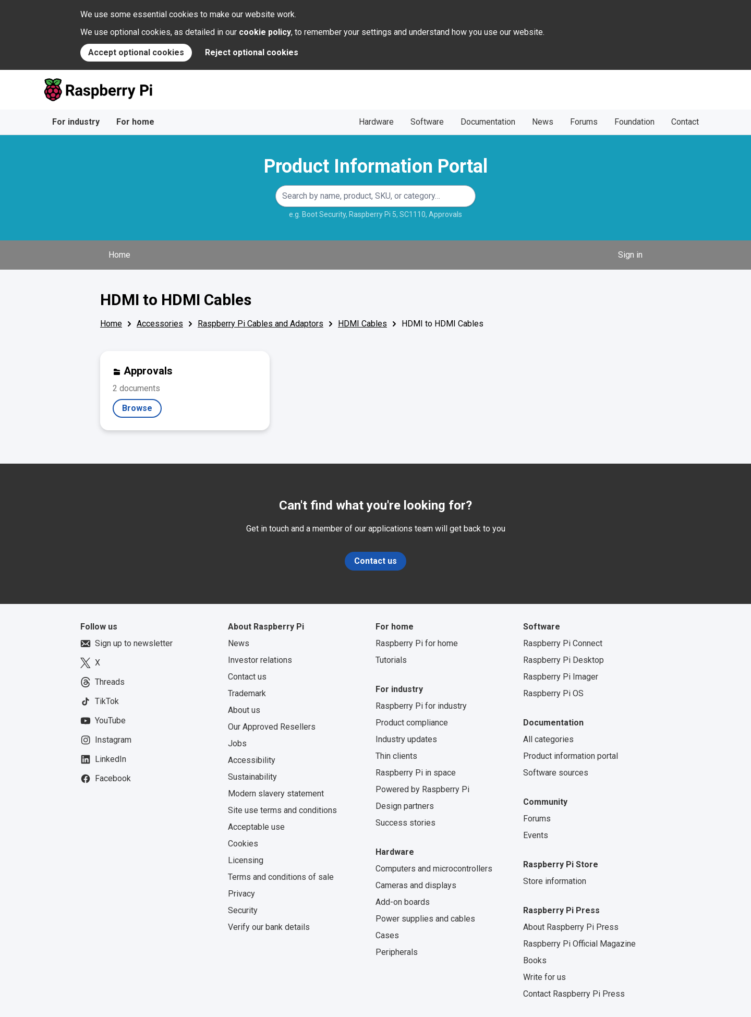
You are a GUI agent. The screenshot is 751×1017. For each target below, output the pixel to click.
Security (243, 910)
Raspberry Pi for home (417, 643)
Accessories (160, 324)
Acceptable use (256, 827)
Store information (554, 881)
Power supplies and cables (425, 919)
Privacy (241, 894)
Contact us (375, 561)
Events (535, 835)
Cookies (243, 844)
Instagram (105, 740)
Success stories (405, 823)
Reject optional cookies (251, 52)
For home (135, 122)
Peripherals (397, 952)
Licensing (245, 860)
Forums (584, 122)
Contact (685, 122)
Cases (387, 935)
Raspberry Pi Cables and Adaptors (260, 324)
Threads (102, 682)
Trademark (247, 693)
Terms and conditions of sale (281, 877)
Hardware (376, 122)
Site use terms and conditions (282, 810)
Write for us (544, 977)
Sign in (630, 255)
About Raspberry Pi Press (571, 927)
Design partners (405, 806)
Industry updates (406, 739)
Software (427, 122)
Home (119, 255)
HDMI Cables (362, 324)
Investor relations (260, 660)
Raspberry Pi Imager (560, 677)
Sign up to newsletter (126, 643)
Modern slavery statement (276, 793)
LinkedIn (103, 759)
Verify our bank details (269, 927)
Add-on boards (403, 902)
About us (244, 710)
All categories (548, 739)
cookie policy (265, 32)
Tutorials (391, 660)
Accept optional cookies (136, 52)
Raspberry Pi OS (553, 693)
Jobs (237, 743)
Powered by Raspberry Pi (422, 789)
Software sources (555, 773)
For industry (76, 122)
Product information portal (570, 756)
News (542, 122)
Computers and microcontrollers (434, 869)
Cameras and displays (416, 885)
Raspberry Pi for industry (421, 706)
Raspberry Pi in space (416, 773)
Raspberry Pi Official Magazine (579, 944)
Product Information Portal (376, 166)
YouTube (103, 721)
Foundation (634, 122)
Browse (142, 410)
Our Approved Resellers (272, 727)
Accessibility (251, 760)
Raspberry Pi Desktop (563, 660)
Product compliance (412, 723)
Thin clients (396, 756)
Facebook (105, 778)
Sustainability (252, 777)
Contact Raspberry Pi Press (574, 994)
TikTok (99, 701)
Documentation (488, 122)
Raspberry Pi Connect (562, 643)
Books (535, 960)
